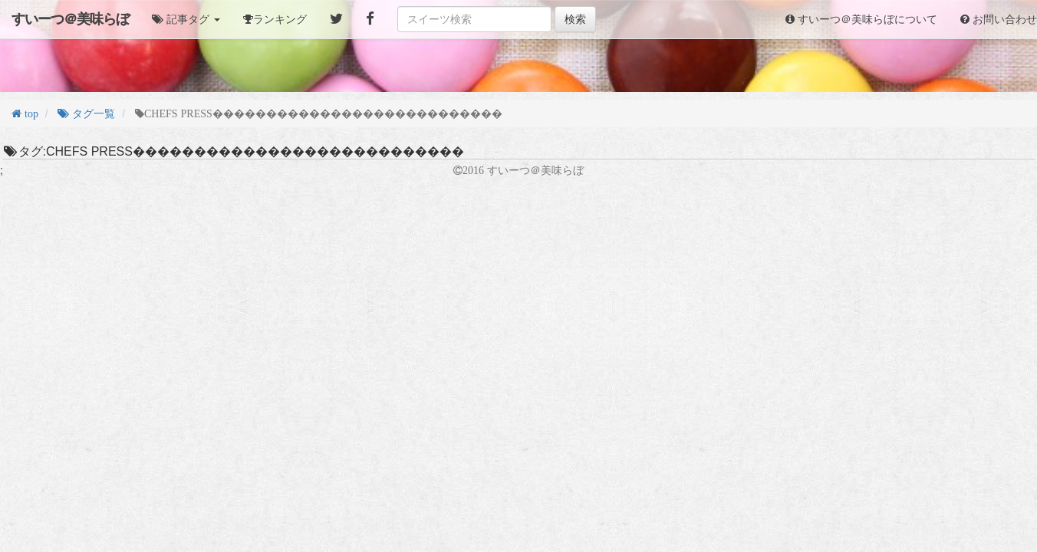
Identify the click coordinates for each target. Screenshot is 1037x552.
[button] (186, 19)
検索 (575, 19)
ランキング (280, 19)
